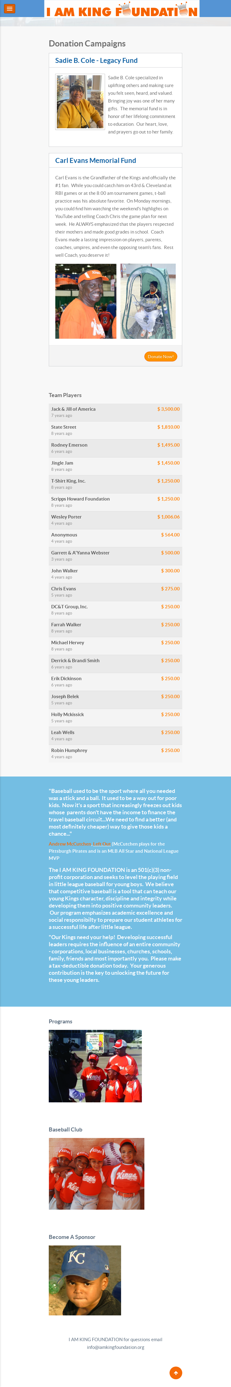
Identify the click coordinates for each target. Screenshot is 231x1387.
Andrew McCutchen (70, 844)
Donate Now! (161, 356)
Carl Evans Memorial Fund (95, 160)
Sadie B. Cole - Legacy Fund (96, 60)
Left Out (102, 844)
